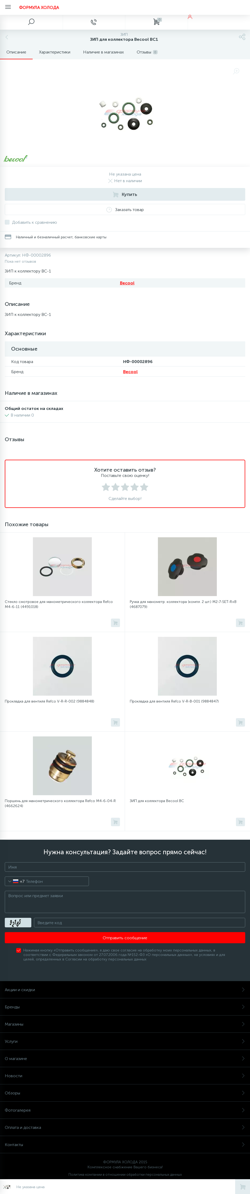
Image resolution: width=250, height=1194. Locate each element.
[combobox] (14, 881)
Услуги (125, 1041)
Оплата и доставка (125, 1127)
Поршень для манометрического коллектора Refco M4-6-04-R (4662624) (60, 803)
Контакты (125, 1144)
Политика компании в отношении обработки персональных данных (125, 1175)
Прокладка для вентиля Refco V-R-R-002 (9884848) (49, 701)
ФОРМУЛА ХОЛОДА (39, 7)
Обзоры (125, 1092)
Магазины (125, 1024)
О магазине (125, 1058)
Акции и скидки (125, 989)
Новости (125, 1075)
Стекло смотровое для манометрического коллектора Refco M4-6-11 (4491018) (59, 604)
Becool (127, 282)
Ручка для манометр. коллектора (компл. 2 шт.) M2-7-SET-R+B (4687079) (183, 604)
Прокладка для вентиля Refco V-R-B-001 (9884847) (174, 701)
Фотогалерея (125, 1110)
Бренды (125, 1006)
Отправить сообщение (125, 937)
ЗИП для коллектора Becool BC (157, 801)
